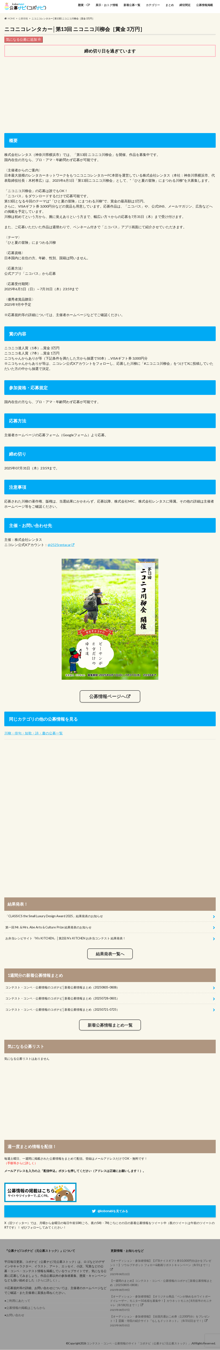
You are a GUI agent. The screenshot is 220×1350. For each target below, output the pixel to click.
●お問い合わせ (14, 1315)
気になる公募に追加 (23, 39)
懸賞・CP (84, 5)
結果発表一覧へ (110, 954)
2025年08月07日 (161, 1303)
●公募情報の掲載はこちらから (24, 1308)
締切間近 (185, 5)
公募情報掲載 (204, 5)
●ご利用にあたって (17, 1301)
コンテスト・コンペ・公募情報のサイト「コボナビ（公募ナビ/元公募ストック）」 (139, 1343)
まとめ (169, 5)
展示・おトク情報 (107, 5)
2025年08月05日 (161, 1320)
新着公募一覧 (132, 5)
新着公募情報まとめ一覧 (110, 1025)
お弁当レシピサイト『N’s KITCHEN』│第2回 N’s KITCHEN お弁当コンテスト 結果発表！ (65, 938)
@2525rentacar (59, 545)
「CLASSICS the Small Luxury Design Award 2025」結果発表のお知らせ (54, 916)
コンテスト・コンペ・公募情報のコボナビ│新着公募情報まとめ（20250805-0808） (62, 987)
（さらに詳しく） (46, 1280)
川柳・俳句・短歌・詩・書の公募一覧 (33, 733)
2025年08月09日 (161, 1285)
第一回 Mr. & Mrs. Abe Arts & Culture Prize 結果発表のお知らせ (48, 927)
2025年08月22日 (161, 1267)
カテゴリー (153, 5)
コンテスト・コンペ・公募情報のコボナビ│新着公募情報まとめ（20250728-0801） (62, 998)
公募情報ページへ (107, 696)
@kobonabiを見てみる (113, 1211)
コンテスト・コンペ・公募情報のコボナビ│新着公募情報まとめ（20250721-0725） (62, 1010)
